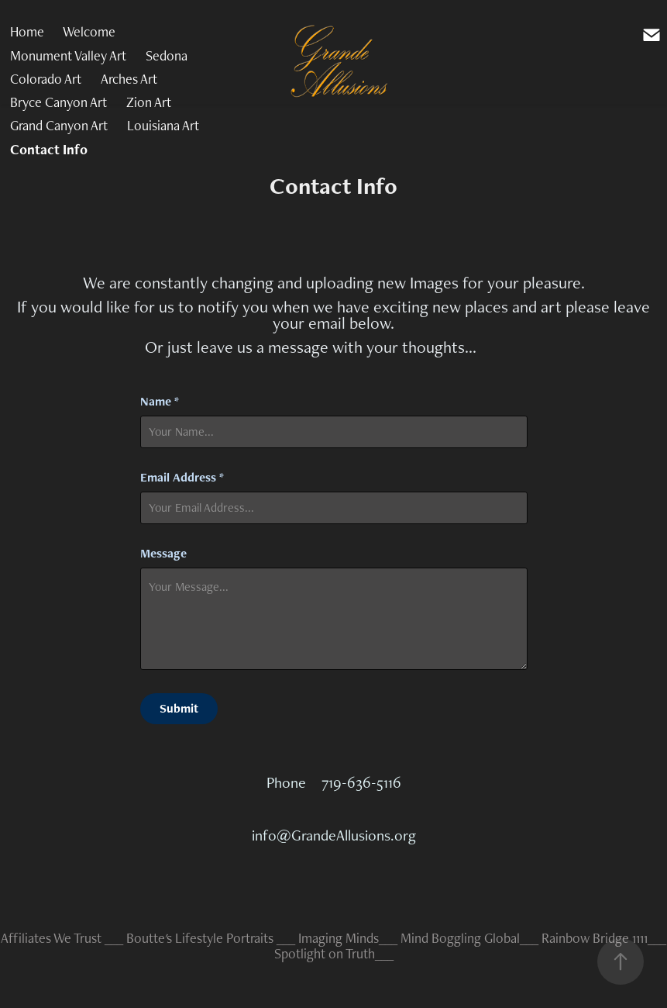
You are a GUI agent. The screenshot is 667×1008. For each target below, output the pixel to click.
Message (163, 553)
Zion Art (148, 102)
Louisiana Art (163, 125)
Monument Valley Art (68, 55)
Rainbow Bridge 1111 (595, 938)
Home (27, 31)
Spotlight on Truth (324, 953)
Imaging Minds (338, 938)
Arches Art (129, 79)
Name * (159, 401)
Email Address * (182, 477)
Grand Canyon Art (59, 125)
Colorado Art (45, 79)
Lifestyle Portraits (224, 938)
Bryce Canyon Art (58, 102)
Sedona (166, 55)
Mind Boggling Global (460, 938)
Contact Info (49, 149)
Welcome (89, 31)
